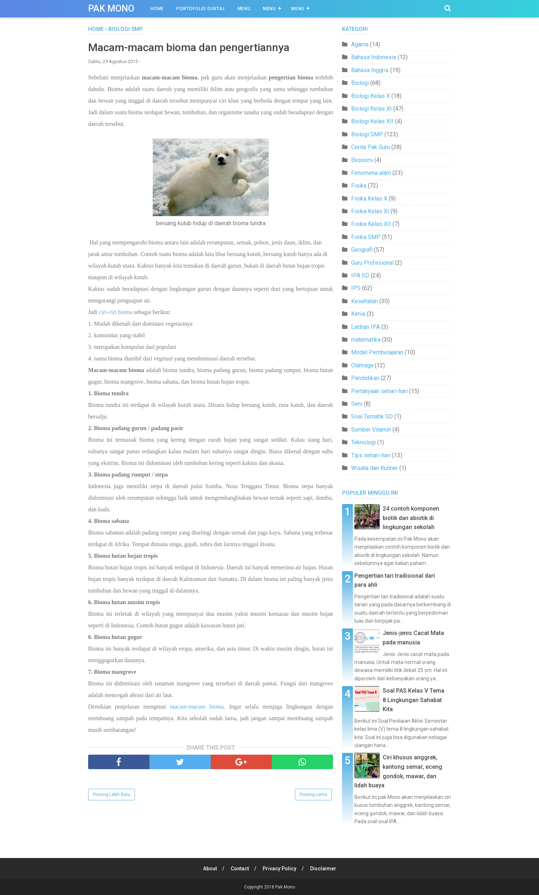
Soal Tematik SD (372, 416)
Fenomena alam (371, 172)
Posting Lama (313, 794)
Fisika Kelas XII (371, 223)
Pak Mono (111, 8)
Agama (360, 44)
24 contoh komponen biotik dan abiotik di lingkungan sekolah (411, 518)
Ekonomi (362, 160)
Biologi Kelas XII (372, 121)
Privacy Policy (279, 868)
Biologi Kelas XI (371, 108)
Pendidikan (365, 378)
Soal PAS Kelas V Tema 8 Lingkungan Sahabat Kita (413, 700)
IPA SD (360, 275)
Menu (244, 8)
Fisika (358, 185)
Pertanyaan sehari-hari (379, 391)
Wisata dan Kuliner (374, 468)
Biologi (360, 82)
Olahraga (362, 365)
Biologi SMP (367, 134)
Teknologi (363, 442)
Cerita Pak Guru (370, 147)
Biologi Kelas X (370, 95)
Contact (240, 868)
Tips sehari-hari (371, 455)
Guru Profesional (372, 262)
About (210, 868)
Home (157, 8)
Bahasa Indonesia (373, 57)
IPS (356, 288)
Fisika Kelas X (369, 198)
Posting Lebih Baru (111, 794)
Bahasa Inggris (370, 70)
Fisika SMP (365, 237)
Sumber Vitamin (371, 429)
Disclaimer (323, 868)
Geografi (362, 249)
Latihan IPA (365, 326)
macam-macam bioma (197, 707)
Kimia (358, 313)
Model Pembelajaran (377, 352)
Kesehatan (364, 301)
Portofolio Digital (200, 8)
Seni (356, 403)
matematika (365, 339)
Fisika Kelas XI (370, 211)
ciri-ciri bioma (115, 312)
